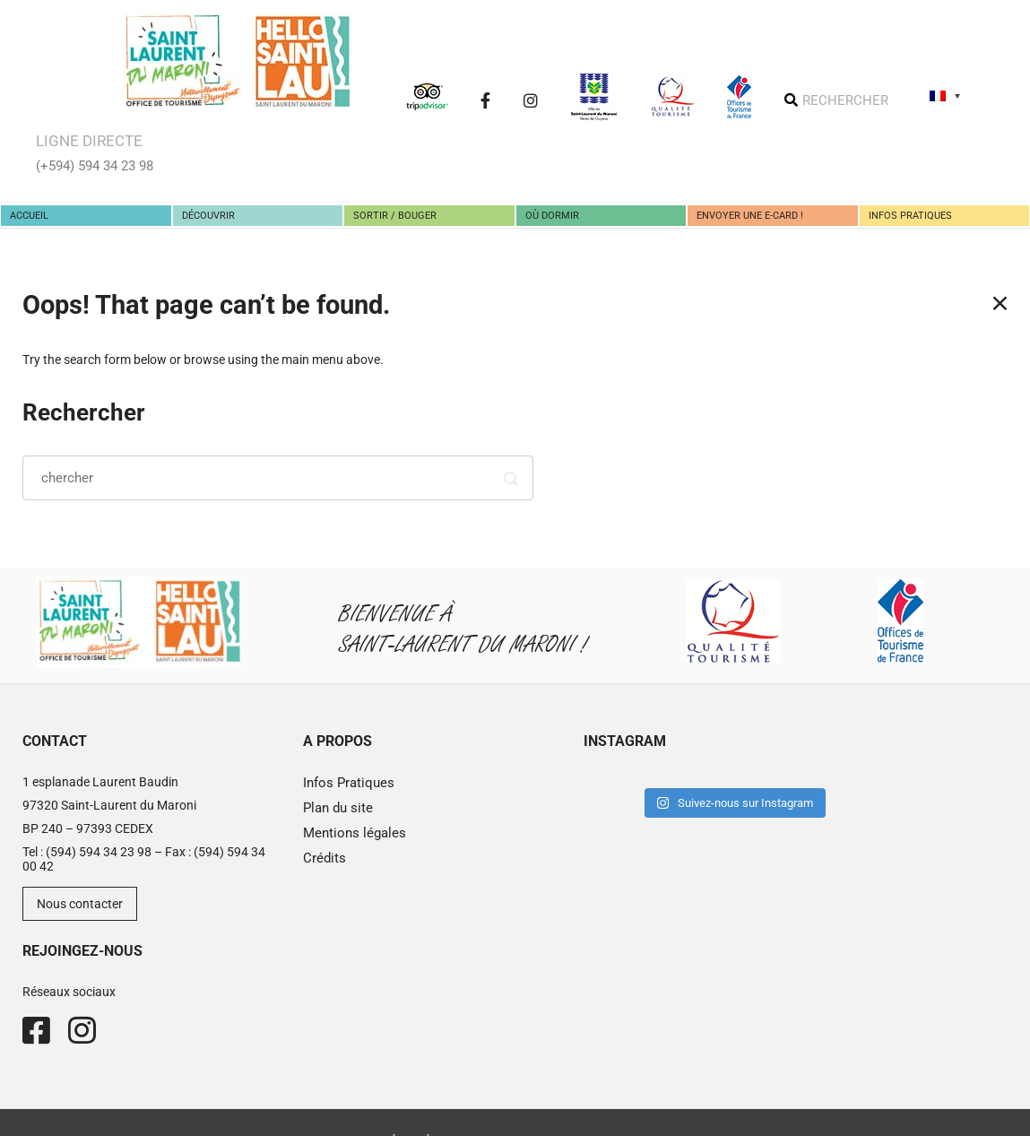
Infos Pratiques (348, 783)
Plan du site (338, 808)
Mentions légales (354, 833)
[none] (944, 96)
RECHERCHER (845, 100)
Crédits (324, 858)
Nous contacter (80, 904)
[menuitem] (944, 96)
